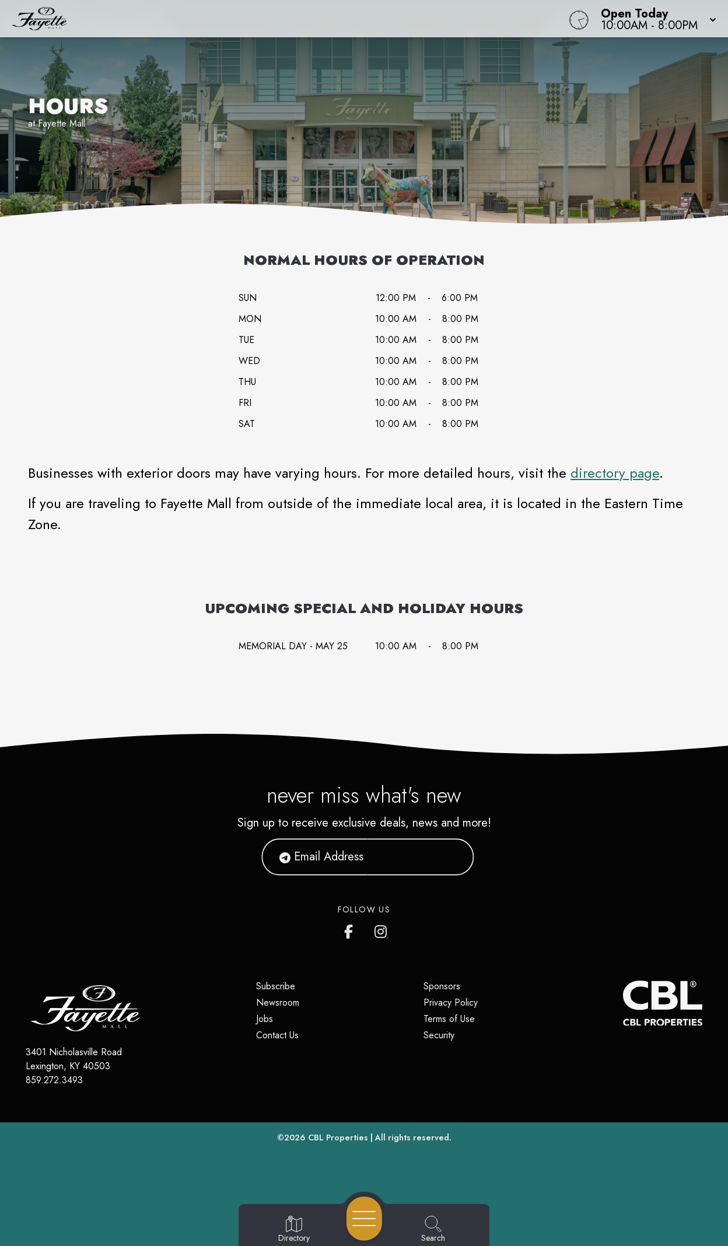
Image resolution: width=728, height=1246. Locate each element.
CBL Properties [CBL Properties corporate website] (338, 1137)
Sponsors (442, 986)
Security (439, 1035)
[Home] (275, 19)
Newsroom (277, 1002)
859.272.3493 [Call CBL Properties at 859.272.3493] (54, 1080)
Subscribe (275, 986)
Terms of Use (449, 1019)
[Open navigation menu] (364, 1218)
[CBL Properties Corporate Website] (623, 1003)
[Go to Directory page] (294, 1230)
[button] (655, 19)
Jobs (264, 1019)
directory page (614, 473)
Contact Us (277, 1035)
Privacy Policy (451, 1002)
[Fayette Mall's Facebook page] (351, 929)
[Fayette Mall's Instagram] (381, 929)
